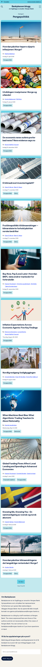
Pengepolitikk (7, 60)
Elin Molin (34, 284)
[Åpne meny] (40, 7)
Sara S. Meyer (9, 187)
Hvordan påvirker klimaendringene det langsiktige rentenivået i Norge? (20, 562)
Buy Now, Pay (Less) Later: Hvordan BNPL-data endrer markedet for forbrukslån (20, 276)
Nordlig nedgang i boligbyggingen (19, 372)
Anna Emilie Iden (10, 377)
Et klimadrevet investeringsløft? (18, 182)
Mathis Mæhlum (10, 54)
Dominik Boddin (21, 473)
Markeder (17, 431)
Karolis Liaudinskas (11, 425)
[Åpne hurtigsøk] (2, 7)
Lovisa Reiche (22, 332)
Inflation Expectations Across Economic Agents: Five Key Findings (20, 326)
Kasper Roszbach (10, 284)
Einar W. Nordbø (20, 377)
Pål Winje (19, 99)
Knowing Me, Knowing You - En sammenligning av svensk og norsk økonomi (19, 514)
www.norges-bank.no (34, 2)
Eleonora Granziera (11, 332)
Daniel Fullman (9, 522)
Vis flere (21, 582)
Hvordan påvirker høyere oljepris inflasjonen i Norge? (19, 48)
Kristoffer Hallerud (32, 377)
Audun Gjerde (9, 567)
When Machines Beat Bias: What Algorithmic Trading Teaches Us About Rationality (18, 418)
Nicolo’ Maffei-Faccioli (12, 145)
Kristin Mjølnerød (10, 99)
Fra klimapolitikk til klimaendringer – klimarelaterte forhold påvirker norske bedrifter (20, 228)
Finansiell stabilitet (9, 480)
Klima (16, 193)
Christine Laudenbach (23, 284)
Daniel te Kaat (31, 473)
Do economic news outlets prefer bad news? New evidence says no (19, 139)
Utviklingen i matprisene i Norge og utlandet (20, 94)
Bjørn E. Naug (18, 187)
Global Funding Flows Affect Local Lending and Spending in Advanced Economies (20, 466)
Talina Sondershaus (11, 286)
